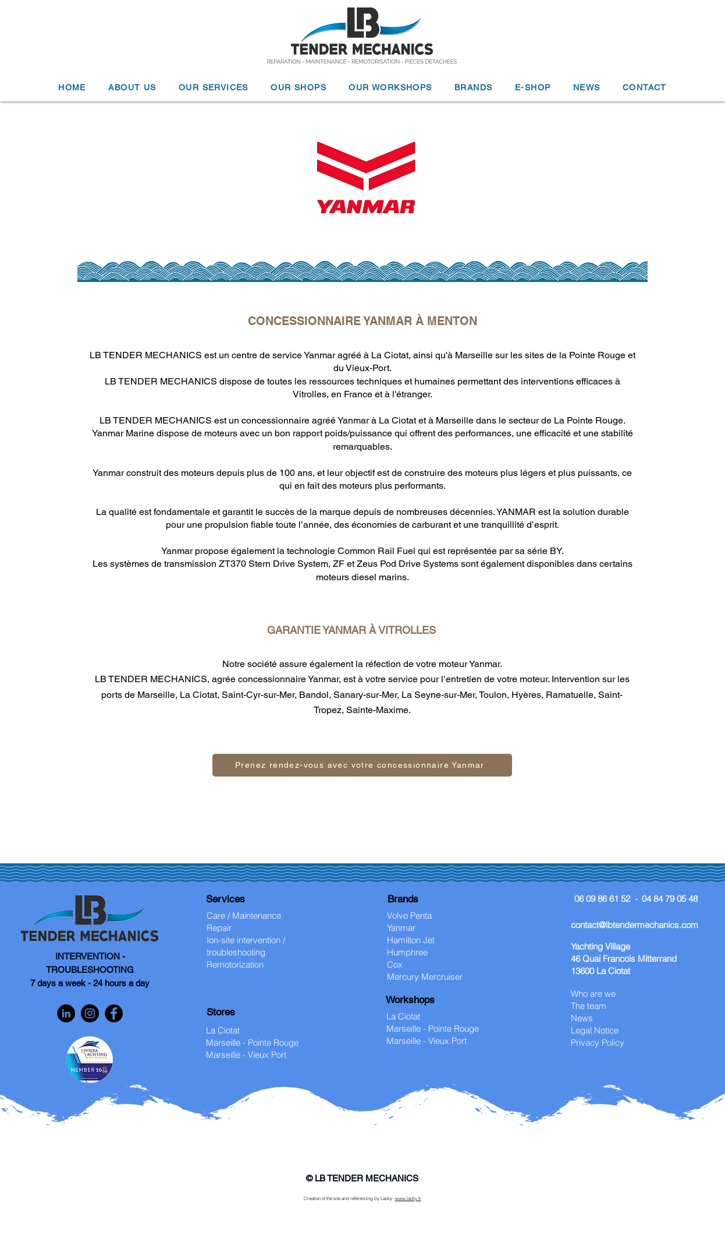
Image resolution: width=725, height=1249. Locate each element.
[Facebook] (114, 1013)
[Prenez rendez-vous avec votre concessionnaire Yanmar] (362, 765)
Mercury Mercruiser (425, 976)
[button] (132, 88)
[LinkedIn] (66, 1013)
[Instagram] (90, 1013)
